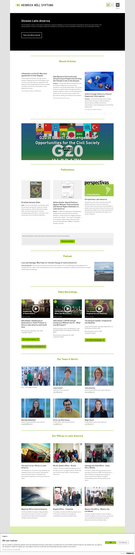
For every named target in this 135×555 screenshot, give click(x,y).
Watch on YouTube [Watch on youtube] (26, 322)
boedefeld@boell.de (27, 430)
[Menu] (118, 5)
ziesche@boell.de (90, 398)
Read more (67, 155)
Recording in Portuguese (94, 346)
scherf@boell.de (57, 398)
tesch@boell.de (89, 430)
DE (112, 5)
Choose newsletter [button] (68, 247)
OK (111, 542)
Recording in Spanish (30, 345)
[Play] (36, 314)
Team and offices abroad (31, 35)
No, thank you (123, 542)
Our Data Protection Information (10, 549)
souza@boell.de (57, 430)
